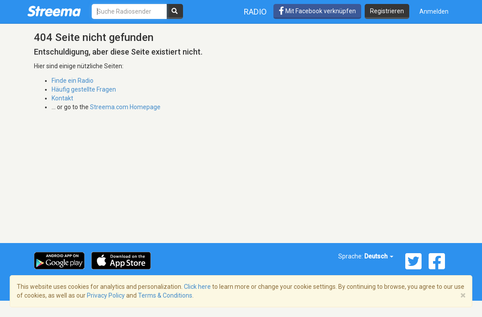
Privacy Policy (106, 295)
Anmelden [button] (433, 11)
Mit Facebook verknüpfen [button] (317, 11)
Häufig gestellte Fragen (84, 89)
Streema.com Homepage (125, 107)
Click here (197, 286)
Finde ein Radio (72, 80)
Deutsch (378, 256)
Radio (255, 11)
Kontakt (62, 98)
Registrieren (387, 11)
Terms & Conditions (165, 295)
